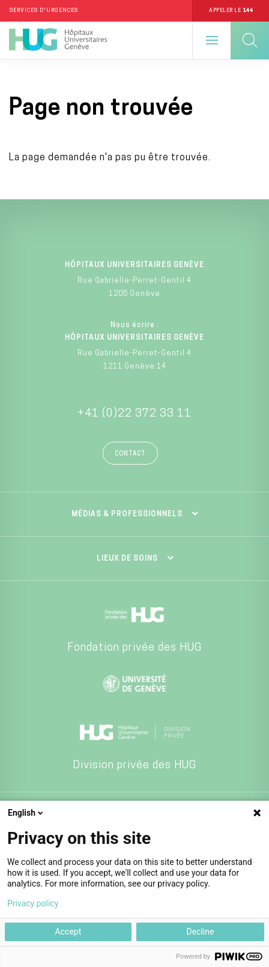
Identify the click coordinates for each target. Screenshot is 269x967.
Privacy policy (32, 903)
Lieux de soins (127, 558)
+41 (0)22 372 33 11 (134, 414)
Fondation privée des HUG (134, 648)
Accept (68, 931)
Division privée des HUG (134, 765)
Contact (130, 454)
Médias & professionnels (127, 514)
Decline (200, 931)
